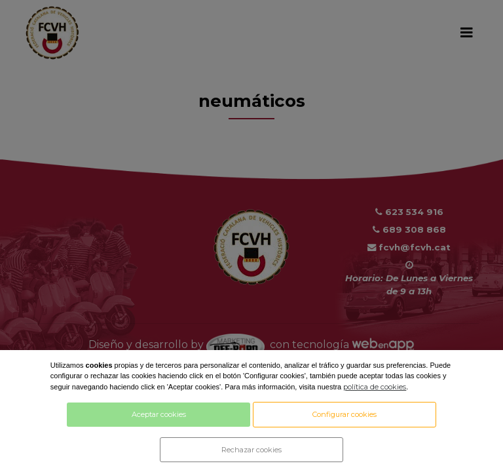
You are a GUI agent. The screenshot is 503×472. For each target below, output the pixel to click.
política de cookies (374, 386)
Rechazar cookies (251, 449)
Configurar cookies (344, 414)
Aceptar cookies (159, 414)
